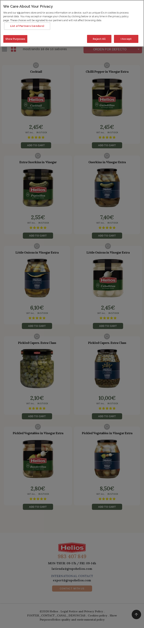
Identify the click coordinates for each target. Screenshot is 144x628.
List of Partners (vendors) (27, 24)
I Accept (126, 37)
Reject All (99, 37)
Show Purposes (15, 37)
